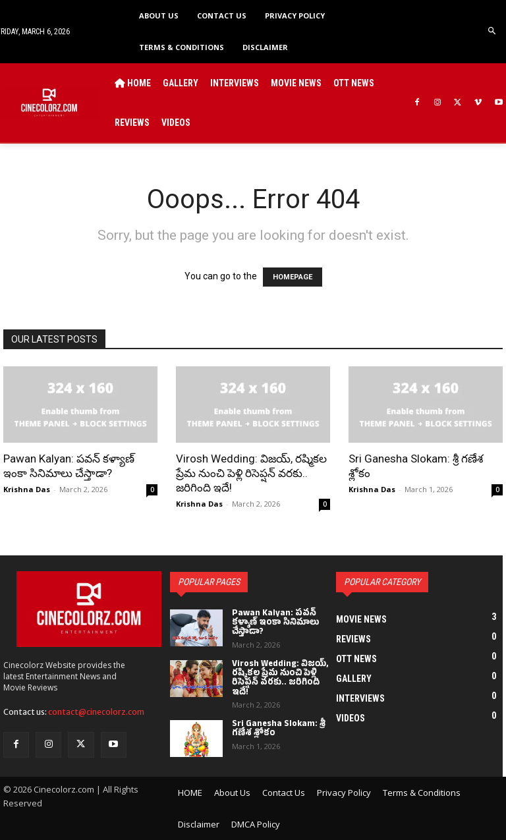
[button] (492, 31)
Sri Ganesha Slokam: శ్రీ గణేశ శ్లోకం (278, 729)
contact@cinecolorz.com (96, 712)
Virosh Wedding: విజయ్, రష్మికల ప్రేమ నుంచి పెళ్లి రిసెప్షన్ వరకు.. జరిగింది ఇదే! (251, 473)
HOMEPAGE (292, 277)
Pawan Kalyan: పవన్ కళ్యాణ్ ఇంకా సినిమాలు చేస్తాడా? (275, 623)
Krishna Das (26, 489)
